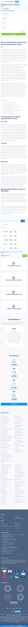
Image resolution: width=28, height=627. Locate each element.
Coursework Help (18, 498)
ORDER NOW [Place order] (13, 34)
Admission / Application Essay (6, 436)
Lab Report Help (4, 443)
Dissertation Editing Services (6, 456)
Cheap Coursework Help (19, 490)
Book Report (17, 487)
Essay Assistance (18, 494)
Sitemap (2, 518)
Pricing (22, 220)
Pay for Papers (17, 477)
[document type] (14, 16)
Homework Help (18, 443)
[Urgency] (14, 25)
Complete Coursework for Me (6, 455)
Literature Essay (4, 498)
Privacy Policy (17, 522)
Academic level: (4, 18)
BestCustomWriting (9, 1)
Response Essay (18, 466)
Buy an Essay (3, 483)
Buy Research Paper (19, 472)
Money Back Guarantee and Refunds (6, 526)
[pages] (14, 29)
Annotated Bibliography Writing (6, 429)
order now (14, 404)
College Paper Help (18, 479)
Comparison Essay (4, 485)
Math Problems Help (5, 447)
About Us (3, 220)
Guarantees (9, 220)
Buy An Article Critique (5, 466)
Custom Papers (18, 468)
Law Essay (3, 496)
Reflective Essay (18, 464)
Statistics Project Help (5, 445)
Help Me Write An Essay (19, 434)
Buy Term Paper (4, 449)
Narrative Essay (4, 500)
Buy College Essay (18, 419)
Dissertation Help (18, 470)
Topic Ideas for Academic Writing (20, 518)
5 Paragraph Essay (18, 430)
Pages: (3, 27)
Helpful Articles (17, 516)
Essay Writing (3, 416)
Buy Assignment (4, 490)
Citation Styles (17, 427)
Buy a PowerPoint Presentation (7, 479)
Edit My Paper (17, 416)
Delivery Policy (17, 524)
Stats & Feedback (16, 220)
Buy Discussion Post (5, 487)
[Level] (14, 20)
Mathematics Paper (4, 474)
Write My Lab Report (5, 472)
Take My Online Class (5, 503)
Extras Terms (3, 522)
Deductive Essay (4, 492)
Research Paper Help (19, 438)
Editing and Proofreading (5, 438)
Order (16, 1)
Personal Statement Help (19, 485)
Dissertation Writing (4, 434)
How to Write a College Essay (20, 481)
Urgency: (3, 22)
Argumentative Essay (19, 425)
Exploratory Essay (4, 494)
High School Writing (18, 483)
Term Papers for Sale (19, 440)
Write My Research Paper (20, 442)
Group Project (3, 442)
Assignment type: (5, 13)
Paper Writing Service (19, 432)
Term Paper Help (4, 451)
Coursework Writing (4, 421)
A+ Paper (16, 447)
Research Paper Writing (5, 419)
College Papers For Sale (19, 445)
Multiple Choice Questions (6, 440)
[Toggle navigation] (2, 1)
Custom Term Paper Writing (6, 464)
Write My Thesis (18, 449)
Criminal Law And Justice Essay (21, 474)
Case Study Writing (4, 423)
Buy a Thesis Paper (4, 481)
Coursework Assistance (19, 451)
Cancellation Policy (18, 526)
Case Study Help (4, 453)
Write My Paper (18, 436)
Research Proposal (4, 430)
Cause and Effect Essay (19, 429)
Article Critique (3, 427)
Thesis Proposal (4, 432)
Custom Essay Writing (19, 421)
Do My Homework (4, 477)
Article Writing (3, 425)
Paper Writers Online (5, 470)
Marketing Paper (4, 458)
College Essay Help (4, 468)
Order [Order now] (24, 255)
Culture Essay (17, 423)
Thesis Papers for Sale (19, 500)
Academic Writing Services (20, 496)
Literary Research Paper (19, 492)
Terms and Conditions (4, 524)
